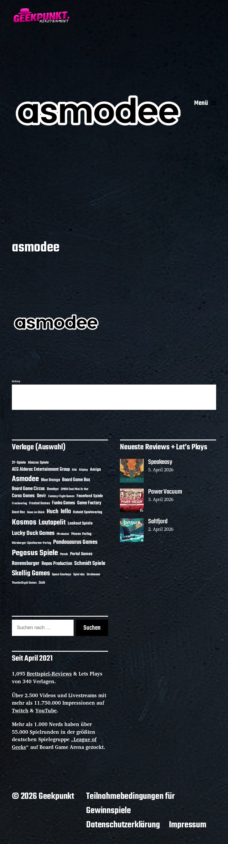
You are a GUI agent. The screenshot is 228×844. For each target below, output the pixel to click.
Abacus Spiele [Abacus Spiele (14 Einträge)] (38, 462)
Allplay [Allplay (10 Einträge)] (83, 469)
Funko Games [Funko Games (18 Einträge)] (63, 503)
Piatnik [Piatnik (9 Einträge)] (64, 554)
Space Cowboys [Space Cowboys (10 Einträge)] (61, 574)
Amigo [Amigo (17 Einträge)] (95, 469)
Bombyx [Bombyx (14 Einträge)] (53, 489)
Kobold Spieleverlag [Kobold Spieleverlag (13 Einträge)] (87, 512)
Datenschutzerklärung (123, 825)
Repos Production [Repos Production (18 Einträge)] (57, 563)
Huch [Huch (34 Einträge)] (52, 511)
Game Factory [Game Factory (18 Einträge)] (89, 503)
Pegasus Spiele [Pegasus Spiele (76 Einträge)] (35, 553)
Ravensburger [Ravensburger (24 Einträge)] (25, 564)
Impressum (187, 825)
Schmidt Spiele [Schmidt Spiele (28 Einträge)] (89, 563)
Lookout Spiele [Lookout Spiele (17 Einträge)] (80, 523)
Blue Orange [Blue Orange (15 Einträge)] (50, 480)
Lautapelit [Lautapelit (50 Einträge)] (52, 522)
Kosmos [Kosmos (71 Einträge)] (24, 523)
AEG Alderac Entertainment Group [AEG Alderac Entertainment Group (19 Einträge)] (41, 469)
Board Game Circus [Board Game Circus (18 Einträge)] (28, 488)
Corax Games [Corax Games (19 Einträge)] (23, 496)
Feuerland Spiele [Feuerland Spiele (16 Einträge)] (90, 496)
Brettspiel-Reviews (49, 674)
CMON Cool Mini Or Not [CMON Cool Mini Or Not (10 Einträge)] (74, 489)
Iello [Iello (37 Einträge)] (66, 512)
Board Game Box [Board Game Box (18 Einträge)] (76, 480)
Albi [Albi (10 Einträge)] (74, 469)
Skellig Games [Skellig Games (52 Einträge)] (31, 573)
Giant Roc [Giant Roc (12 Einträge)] (18, 512)
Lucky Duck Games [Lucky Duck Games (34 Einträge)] (33, 533)
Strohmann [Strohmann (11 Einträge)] (93, 574)
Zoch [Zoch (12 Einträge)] (42, 582)
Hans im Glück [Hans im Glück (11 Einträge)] (36, 512)
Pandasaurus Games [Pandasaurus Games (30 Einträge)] (75, 542)
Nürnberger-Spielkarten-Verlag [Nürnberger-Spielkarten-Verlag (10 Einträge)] (31, 543)
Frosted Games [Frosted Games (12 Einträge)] (39, 503)
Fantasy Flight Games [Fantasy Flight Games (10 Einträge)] (61, 496)
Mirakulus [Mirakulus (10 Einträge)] (63, 534)
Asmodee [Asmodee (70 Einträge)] (25, 479)
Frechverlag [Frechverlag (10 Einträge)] (19, 503)
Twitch (20, 710)
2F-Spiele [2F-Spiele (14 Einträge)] (19, 462)
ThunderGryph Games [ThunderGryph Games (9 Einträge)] (24, 583)
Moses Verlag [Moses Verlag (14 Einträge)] (81, 534)
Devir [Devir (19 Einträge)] (41, 496)
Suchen (92, 628)
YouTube (46, 710)
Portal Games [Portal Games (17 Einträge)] (81, 554)
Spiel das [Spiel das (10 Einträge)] (79, 574)
